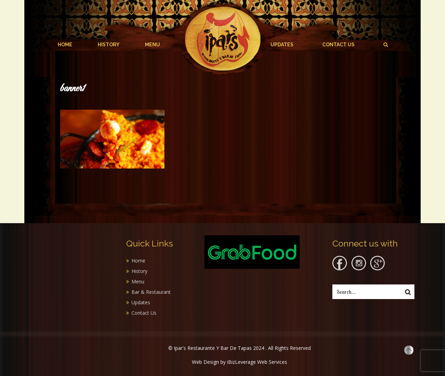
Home (65, 44)
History (109, 44)
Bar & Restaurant (151, 292)
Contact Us (338, 44)
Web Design (205, 362)
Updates (281, 44)
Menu (152, 44)
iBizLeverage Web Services (257, 362)
